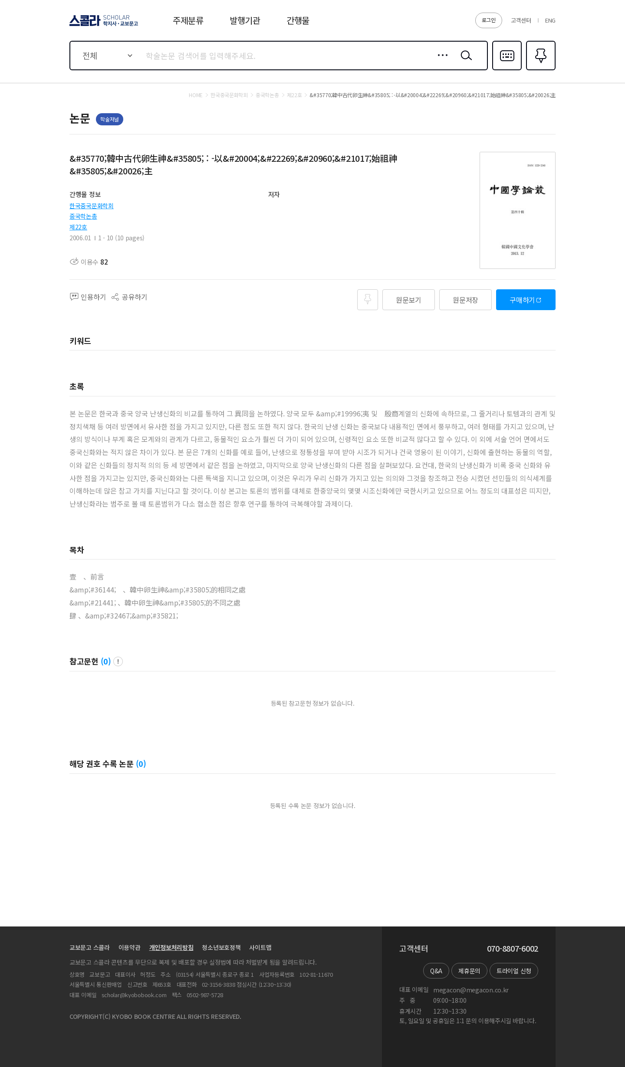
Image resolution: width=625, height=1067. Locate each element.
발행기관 (245, 20)
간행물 (297, 20)
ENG (550, 20)
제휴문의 (469, 970)
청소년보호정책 (221, 947)
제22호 (78, 227)
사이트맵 (260, 947)
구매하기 (522, 300)
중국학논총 (83, 216)
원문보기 (408, 300)
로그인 (489, 19)
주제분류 (188, 20)
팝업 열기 (118, 661)
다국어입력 (507, 69)
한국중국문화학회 (91, 205)
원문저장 (465, 300)
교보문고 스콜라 (89, 947)
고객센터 (521, 20)
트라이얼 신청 (514, 970)
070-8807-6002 (512, 948)
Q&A (436, 970)
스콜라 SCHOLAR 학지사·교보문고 (102, 25)
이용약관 (129, 947)
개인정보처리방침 (171, 947)
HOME (196, 95)
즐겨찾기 (540, 69)
